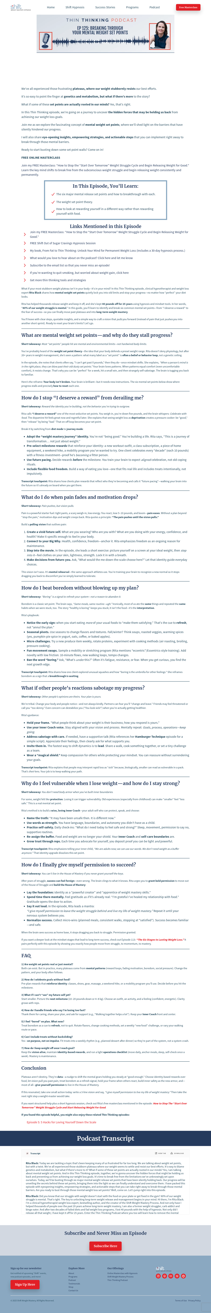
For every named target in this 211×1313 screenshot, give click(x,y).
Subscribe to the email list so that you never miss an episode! (70, 265)
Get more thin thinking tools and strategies (58, 280)
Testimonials (74, 1283)
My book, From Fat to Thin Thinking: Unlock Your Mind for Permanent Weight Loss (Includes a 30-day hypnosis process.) (107, 250)
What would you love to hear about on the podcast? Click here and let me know (81, 258)
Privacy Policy (194, 1300)
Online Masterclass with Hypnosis (122, 1273)
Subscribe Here (105, 1246)
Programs (72, 1276)
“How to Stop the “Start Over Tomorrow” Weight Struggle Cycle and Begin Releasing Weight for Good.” (122, 165)
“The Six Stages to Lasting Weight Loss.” (160, 939)
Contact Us (73, 1290)
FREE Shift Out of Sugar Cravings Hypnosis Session (63, 243)
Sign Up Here (25, 1284)
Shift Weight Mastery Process (120, 1276)
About (71, 1273)
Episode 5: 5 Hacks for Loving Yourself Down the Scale (61, 1122)
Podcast (72, 1280)
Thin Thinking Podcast (117, 1280)
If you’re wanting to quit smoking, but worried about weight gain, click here (79, 273)
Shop (70, 1287)
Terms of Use (181, 1300)
